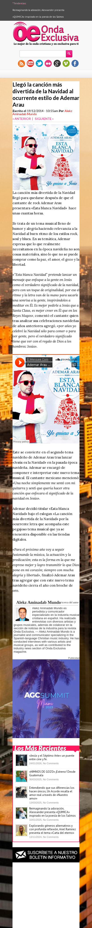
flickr (48, 63)
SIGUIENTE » (44, 118)
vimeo (66, 63)
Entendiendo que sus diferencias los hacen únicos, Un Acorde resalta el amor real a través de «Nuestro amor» (51, 793)
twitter (39, 63)
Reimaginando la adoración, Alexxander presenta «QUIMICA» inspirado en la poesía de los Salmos (52, 812)
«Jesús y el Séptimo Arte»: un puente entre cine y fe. (51, 757)
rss (21, 63)
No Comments (51, 763)
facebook (75, 63)
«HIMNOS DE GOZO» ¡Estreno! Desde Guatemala (52, 773)
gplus (57, 63)
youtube (30, 63)
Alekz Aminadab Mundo (38, 602)
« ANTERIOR (22, 118)
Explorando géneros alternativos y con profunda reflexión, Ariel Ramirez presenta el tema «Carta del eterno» (52, 829)
